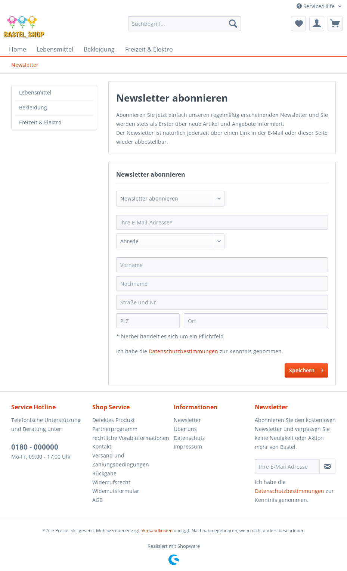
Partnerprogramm (114, 428)
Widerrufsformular (115, 490)
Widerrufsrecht (111, 482)
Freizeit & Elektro (40, 122)
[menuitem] (184, 23)
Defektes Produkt (113, 419)
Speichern (306, 369)
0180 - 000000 (34, 447)
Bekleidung (33, 107)
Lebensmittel (35, 92)
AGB (97, 499)
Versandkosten (157, 530)
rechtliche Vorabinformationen (130, 437)
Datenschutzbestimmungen (183, 351)
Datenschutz (189, 437)
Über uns (185, 428)
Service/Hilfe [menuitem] (316, 6)
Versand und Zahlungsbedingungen (120, 460)
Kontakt (101, 446)
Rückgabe (104, 473)
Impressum (188, 446)
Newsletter (187, 419)
